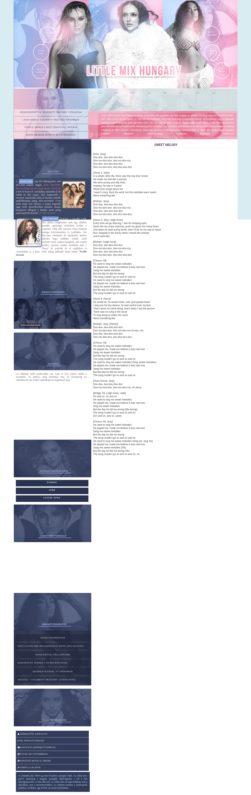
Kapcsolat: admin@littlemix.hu (37, 747)
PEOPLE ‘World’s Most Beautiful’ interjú (51, 127)
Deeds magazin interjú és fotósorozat (51, 134)
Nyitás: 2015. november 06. (33, 754)
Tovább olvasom (47, 213)
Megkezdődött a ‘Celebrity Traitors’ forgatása (51, 112)
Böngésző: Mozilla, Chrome (34, 761)
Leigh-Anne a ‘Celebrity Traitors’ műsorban (51, 119)
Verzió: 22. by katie (29, 767)
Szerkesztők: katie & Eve (33, 734)
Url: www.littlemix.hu (31, 741)
